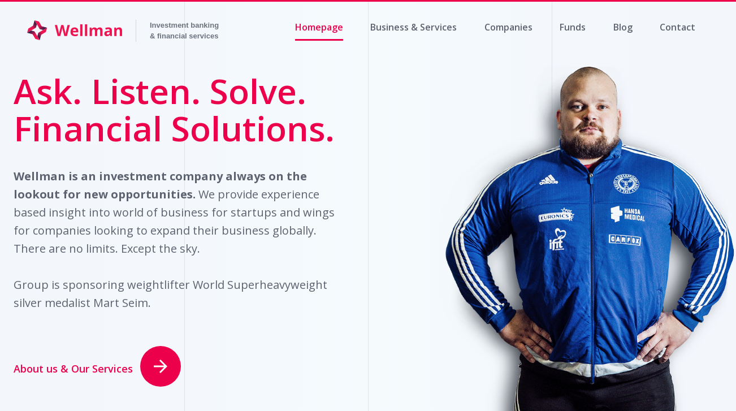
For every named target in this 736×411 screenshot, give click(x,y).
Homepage (319, 27)
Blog (623, 27)
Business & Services (413, 27)
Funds (573, 27)
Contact (677, 27)
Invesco (181, 31)
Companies (508, 27)
